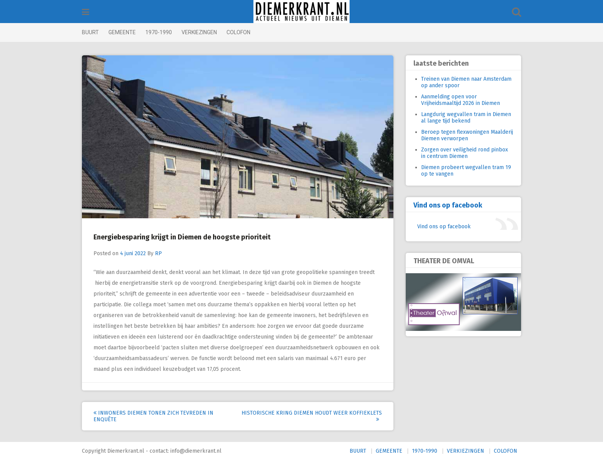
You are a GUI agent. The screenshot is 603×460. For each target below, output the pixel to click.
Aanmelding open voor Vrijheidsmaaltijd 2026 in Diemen (460, 99)
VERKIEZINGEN (199, 32)
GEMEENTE (122, 32)
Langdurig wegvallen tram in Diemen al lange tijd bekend (466, 117)
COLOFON (238, 32)
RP (158, 253)
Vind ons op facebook (447, 205)
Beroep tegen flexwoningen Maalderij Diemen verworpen (467, 135)
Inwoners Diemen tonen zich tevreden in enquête (153, 416)
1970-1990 (158, 32)
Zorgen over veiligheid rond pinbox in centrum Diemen (464, 152)
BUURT (90, 32)
